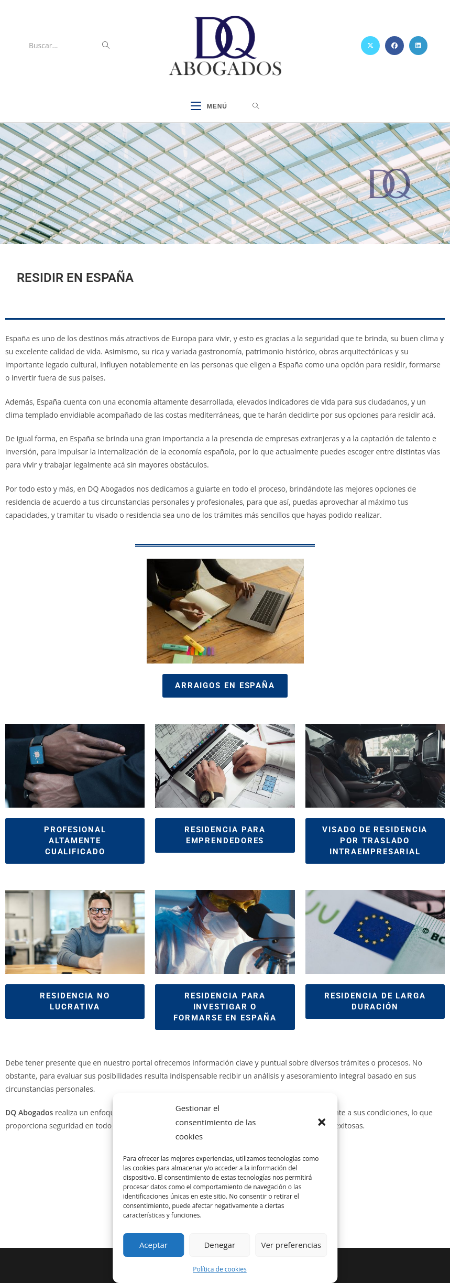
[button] (321, 1122)
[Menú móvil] (209, 107)
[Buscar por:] (256, 107)
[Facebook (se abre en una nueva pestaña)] (394, 45)
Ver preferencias (291, 1244)
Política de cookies (220, 1269)
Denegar (219, 1244)
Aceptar (153, 1244)
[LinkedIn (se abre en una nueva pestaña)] (418, 45)
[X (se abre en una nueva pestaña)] (370, 45)
